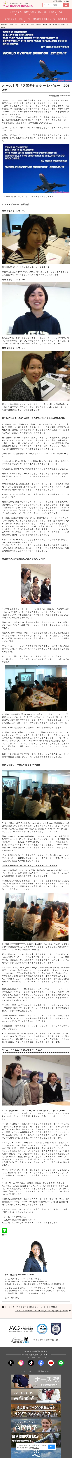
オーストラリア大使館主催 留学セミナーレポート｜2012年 (31, 1307)
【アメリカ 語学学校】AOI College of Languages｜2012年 (41, 1310)
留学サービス (25, 19)
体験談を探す (10, 19)
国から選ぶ (43, 12)
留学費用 (37, 19)
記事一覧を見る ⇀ (13, 1298)
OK (51, 1447)
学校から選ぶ (56, 12)
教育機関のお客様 (61, 1)
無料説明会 (63, 19)
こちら (36, 1448)
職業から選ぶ (30, 12)
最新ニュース (49, 19)
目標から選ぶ (16, 12)
